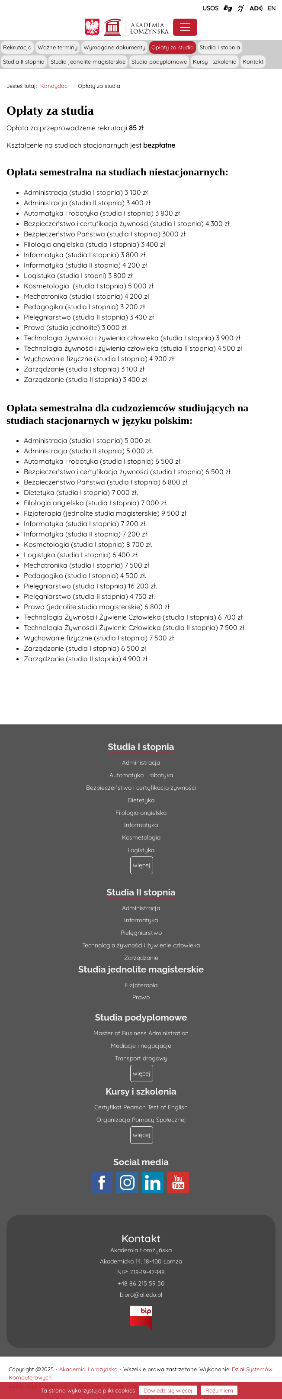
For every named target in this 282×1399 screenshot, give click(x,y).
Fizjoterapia (141, 985)
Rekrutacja (17, 47)
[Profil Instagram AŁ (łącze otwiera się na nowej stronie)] (128, 1183)
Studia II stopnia (24, 61)
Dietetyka (141, 800)
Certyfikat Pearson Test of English (141, 1107)
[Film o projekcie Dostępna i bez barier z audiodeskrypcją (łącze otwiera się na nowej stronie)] (256, 8)
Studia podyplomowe (159, 61)
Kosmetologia (141, 837)
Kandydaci (54, 85)
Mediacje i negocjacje (141, 1046)
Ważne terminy (57, 47)
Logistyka (141, 850)
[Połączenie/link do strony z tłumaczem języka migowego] (228, 8)
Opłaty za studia (172, 47)
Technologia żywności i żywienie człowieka (141, 945)
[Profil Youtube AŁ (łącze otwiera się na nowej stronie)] (179, 1183)
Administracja (141, 762)
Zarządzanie (141, 958)
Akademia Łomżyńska (88, 1369)
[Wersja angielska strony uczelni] (272, 8)
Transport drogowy (141, 1058)
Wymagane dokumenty (114, 47)
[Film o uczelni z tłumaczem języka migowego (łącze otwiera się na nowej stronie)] (240, 8)
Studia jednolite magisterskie (88, 61)
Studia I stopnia (220, 47)
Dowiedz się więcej (168, 1390)
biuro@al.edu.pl (141, 1295)
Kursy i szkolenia (215, 61)
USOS (210, 8)
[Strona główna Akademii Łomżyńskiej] (136, 26)
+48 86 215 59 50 (141, 1283)
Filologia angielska (141, 813)
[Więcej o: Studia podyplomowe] (141, 1073)
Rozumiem (219, 1390)
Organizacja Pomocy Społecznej (141, 1120)
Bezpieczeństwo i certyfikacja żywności (141, 788)
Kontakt (253, 61)
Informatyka (141, 825)
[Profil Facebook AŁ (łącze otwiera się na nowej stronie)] (103, 1183)
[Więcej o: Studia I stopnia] (141, 865)
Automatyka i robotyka (141, 775)
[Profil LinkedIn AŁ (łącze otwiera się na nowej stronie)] (154, 1183)
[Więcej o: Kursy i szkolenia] (141, 1135)
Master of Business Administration (141, 1033)
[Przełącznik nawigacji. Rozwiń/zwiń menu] (185, 27)
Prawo (141, 997)
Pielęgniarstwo (141, 933)
